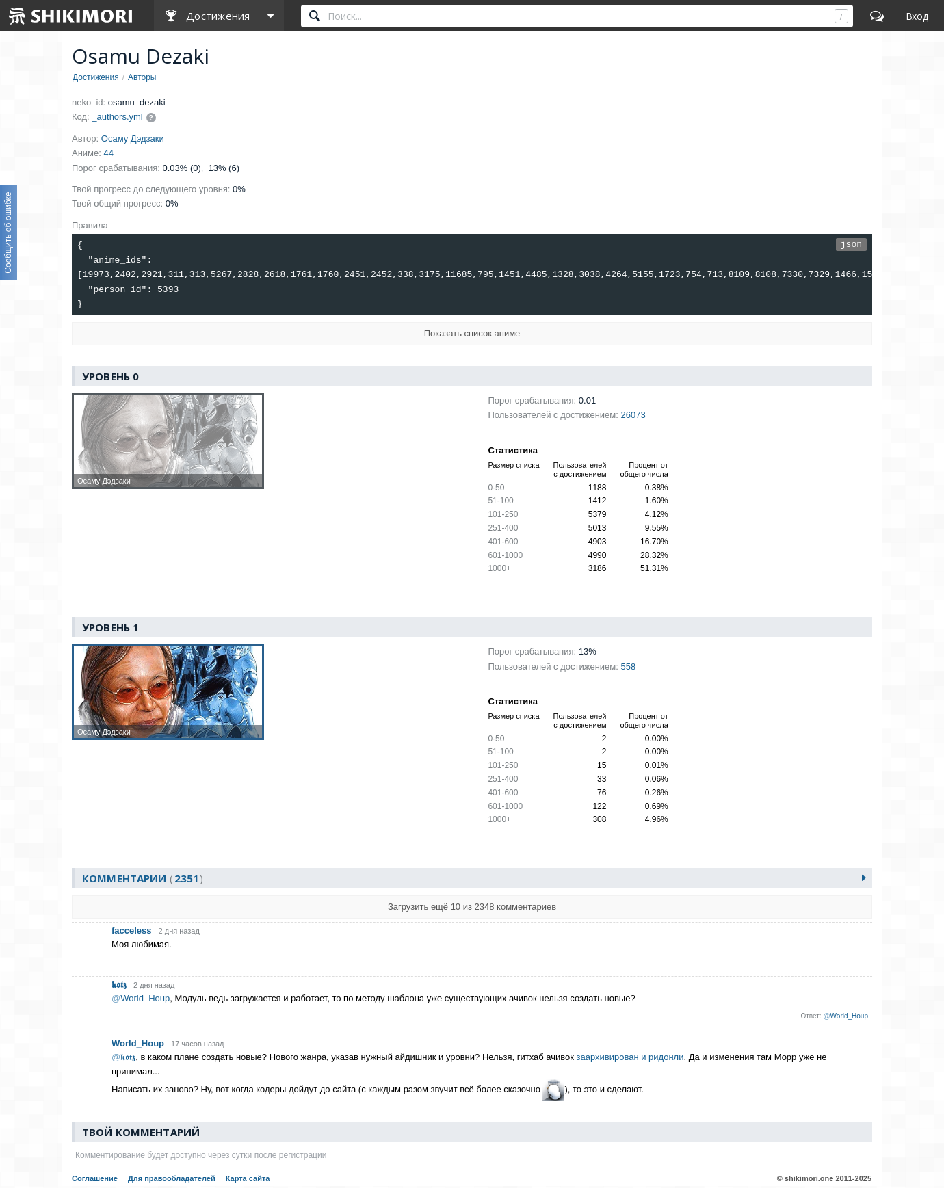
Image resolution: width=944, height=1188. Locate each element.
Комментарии (142, 879)
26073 (632, 415)
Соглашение (95, 1179)
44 (109, 153)
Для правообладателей (171, 1179)
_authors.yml (117, 116)
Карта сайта (248, 1179)
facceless (132, 930)
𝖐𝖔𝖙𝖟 (119, 984)
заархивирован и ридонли (630, 1057)
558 (627, 666)
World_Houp (138, 1043)
